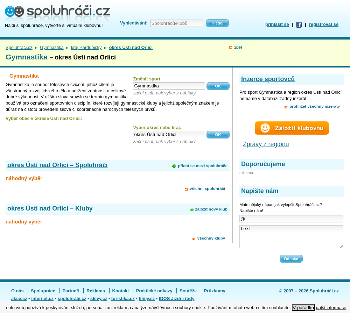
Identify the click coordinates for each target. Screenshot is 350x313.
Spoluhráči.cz (19, 47)
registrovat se (323, 24)
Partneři (70, 295)
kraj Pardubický (86, 47)
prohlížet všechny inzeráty (314, 106)
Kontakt (120, 295)
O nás (17, 295)
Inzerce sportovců (268, 79)
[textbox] (169, 86)
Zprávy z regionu (266, 144)
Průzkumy (214, 295)
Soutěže (188, 295)
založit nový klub (211, 209)
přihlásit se (277, 24)
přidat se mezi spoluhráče (202, 166)
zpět (238, 47)
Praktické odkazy (154, 295)
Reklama (95, 295)
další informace (331, 307)
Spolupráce (43, 295)
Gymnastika (52, 47)
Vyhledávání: (133, 23)
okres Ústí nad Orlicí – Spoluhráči (57, 165)
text (291, 238)
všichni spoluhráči (207, 188)
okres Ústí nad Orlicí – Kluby (50, 208)
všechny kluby (211, 238)
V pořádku (303, 307)
